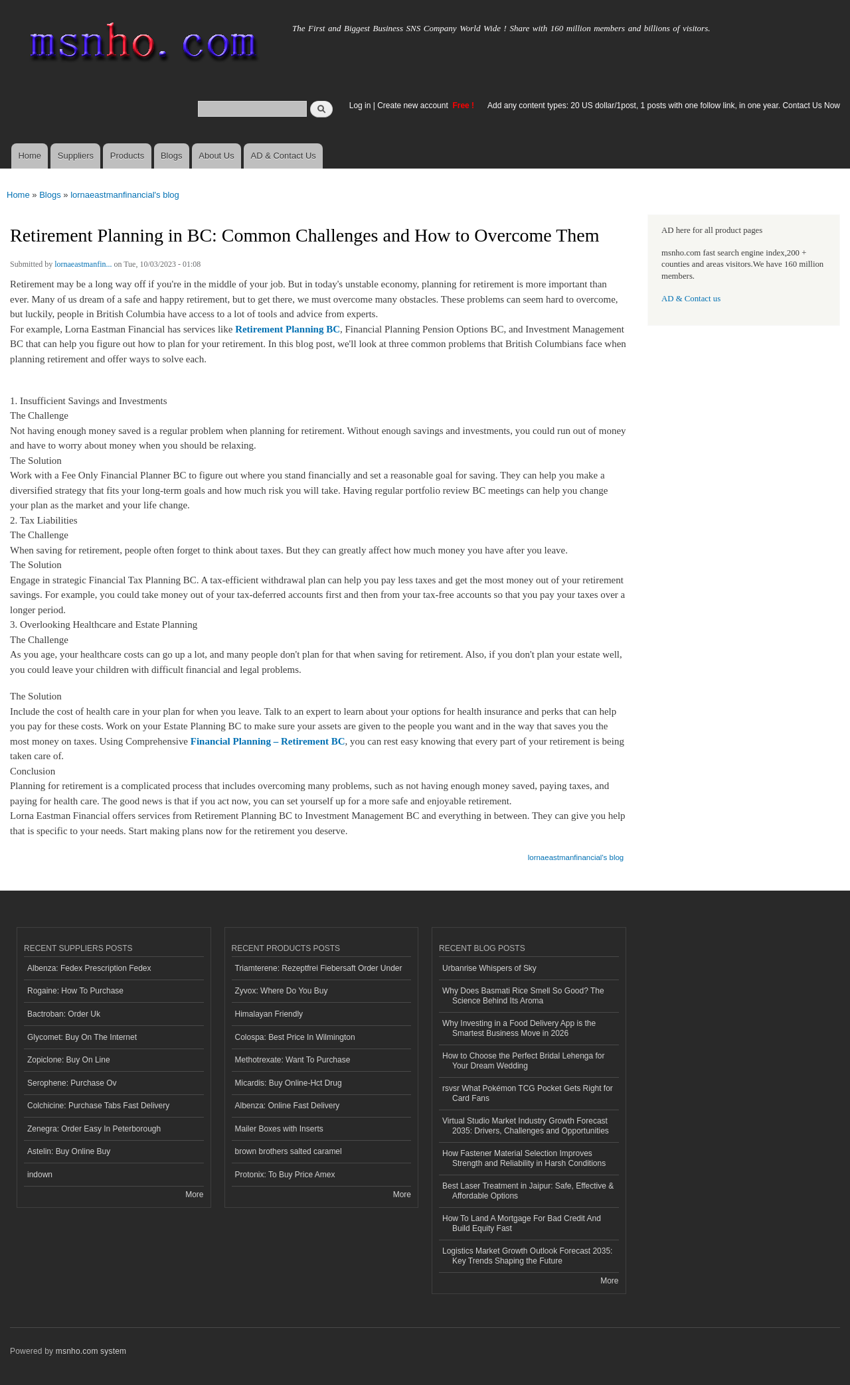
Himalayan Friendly (269, 1014)
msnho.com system (91, 1351)
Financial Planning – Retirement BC (268, 741)
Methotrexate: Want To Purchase (293, 1059)
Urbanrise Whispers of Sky (489, 968)
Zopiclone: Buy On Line (68, 1059)
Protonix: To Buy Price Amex (285, 1174)
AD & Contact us (691, 298)
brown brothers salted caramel (288, 1151)
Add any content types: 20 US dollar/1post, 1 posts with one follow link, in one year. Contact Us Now (663, 105)
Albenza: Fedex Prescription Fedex (89, 968)
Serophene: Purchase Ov (72, 1083)
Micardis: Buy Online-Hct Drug (288, 1083)
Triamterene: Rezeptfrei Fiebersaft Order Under (318, 968)
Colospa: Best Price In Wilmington (295, 1037)
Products (127, 156)
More (194, 1194)
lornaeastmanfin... (83, 264)
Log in (360, 105)
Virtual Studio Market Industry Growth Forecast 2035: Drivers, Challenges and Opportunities (525, 1125)
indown (39, 1174)
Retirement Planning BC (287, 329)
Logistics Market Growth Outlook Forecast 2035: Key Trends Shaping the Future (527, 1255)
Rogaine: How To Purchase (75, 990)
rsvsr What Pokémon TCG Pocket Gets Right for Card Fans (527, 1093)
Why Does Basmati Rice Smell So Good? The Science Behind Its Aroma (523, 995)
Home (29, 156)
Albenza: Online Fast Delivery (287, 1105)
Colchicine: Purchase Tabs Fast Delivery (98, 1105)
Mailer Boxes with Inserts (279, 1128)
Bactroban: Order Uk (63, 1014)
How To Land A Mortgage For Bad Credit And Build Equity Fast (521, 1223)
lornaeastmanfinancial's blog (124, 195)
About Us (216, 156)
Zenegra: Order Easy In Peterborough (94, 1128)
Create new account (413, 105)
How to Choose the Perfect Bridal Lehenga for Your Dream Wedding (523, 1060)
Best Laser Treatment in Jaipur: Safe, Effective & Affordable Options (528, 1190)
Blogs (172, 156)
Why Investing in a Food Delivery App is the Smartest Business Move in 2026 (519, 1028)
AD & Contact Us (283, 156)
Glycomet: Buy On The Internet (82, 1037)
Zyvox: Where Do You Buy (281, 990)
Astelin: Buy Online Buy (68, 1151)
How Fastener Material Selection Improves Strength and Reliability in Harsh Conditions (524, 1158)
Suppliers (76, 156)
